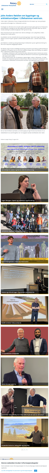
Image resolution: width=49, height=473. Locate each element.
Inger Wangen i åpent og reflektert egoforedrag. (18, 200)
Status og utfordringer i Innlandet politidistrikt (18, 292)
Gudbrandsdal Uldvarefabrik (11, 323)
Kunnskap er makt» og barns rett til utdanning (18, 170)
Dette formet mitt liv (9, 384)
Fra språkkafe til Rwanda (10, 353)
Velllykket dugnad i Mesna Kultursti (14, 231)
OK (35, 470)
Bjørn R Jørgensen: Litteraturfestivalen (15, 262)
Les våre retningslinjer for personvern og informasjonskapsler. (17, 470)
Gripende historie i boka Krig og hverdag (15, 445)
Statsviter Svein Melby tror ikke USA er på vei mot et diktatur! (23, 415)
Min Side (32, 4)
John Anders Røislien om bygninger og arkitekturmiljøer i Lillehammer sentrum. (22, 17)
